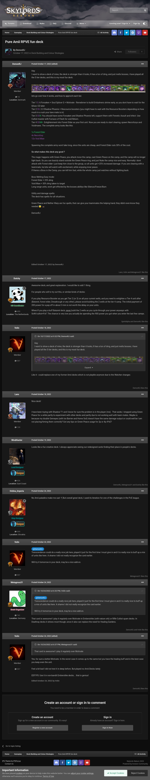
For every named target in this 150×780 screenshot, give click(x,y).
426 (17, 481)
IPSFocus (17, 761)
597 (17, 361)
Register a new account (42, 728)
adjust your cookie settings (82, 773)
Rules (41, 23)
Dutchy (17, 278)
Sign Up (136, 23)
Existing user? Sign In (120, 24)
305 (17, 531)
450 (17, 311)
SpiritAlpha (125, 322)
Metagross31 (136, 272)
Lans (121, 272)
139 (17, 427)
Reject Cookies (138, 773)
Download (26, 23)
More (82, 23)
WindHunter (16, 440)
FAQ (54, 23)
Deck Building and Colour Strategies (47, 53)
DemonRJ (20, 50)
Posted (41, 64)
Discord (67, 23)
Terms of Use (48, 776)
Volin (125, 272)
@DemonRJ (38, 549)
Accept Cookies (115, 773)
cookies (19, 773)
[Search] (119, 10)
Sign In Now (108, 728)
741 (17, 615)
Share (118, 52)
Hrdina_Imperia (17, 491)
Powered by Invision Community (135, 764)
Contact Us (9, 764)
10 (17, 97)
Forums (11, 23)
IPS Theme (6, 761)
